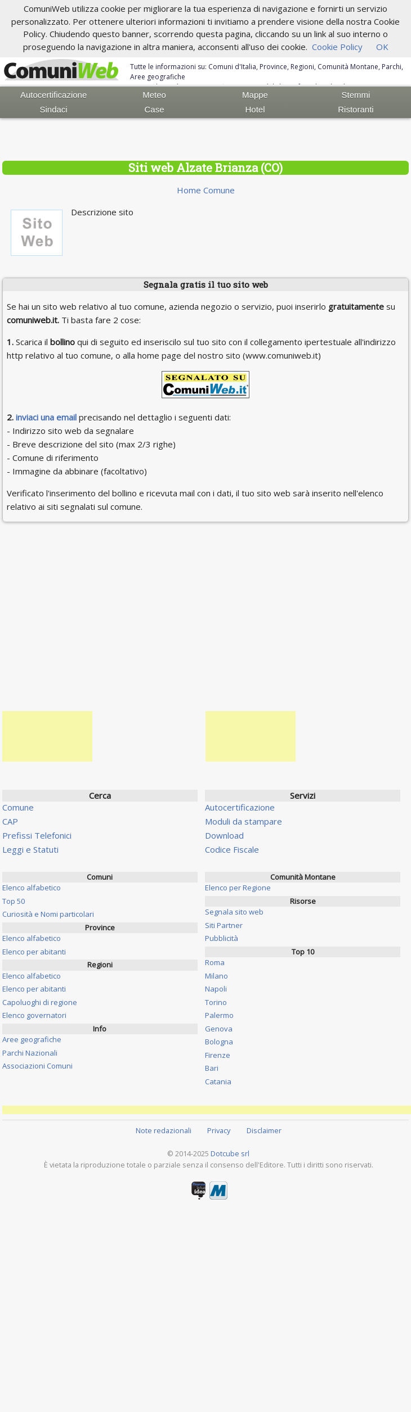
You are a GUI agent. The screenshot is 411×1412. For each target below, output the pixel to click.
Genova (219, 1029)
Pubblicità (221, 938)
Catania (218, 1081)
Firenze (217, 1055)
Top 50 (13, 901)
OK (382, 46)
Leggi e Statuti (30, 849)
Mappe (255, 94)
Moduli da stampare (243, 821)
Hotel (255, 109)
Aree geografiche (31, 1039)
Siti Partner (224, 925)
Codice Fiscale (232, 849)
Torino (216, 1002)
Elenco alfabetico (31, 888)
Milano (216, 976)
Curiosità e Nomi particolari (48, 914)
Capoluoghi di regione (39, 1002)
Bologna (219, 1042)
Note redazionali (163, 1130)
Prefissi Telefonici (37, 835)
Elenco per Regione (238, 888)
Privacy (218, 1130)
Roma (215, 962)
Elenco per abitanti (34, 952)
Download (224, 835)
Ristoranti (355, 109)
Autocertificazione (53, 94)
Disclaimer (264, 1130)
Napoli (216, 989)
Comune (18, 807)
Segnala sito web (234, 912)
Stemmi (356, 94)
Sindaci (54, 109)
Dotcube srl (230, 1153)
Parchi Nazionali (29, 1053)
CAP (10, 821)
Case (154, 109)
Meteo (154, 94)
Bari (211, 1068)
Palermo (219, 1015)
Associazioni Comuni (37, 1066)
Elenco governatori (34, 1015)
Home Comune (206, 190)
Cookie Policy (337, 46)
